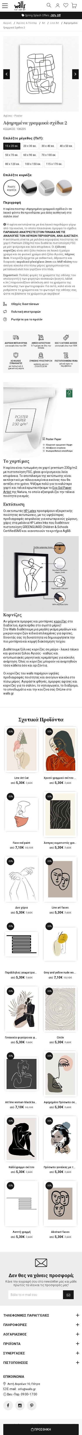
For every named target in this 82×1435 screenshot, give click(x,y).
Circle (60, 1037)
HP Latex (30, 511)
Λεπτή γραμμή (22, 1232)
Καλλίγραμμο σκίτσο (21, 1167)
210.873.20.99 (41, 366)
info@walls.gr (27, 1389)
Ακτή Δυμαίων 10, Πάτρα (23, 1383)
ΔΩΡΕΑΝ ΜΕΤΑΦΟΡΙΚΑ (16, 343)
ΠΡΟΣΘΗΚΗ (41, 1429)
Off (55, 15)
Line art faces (60, 907)
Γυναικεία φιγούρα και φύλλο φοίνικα (28, 1037)
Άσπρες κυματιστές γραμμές (62, 842)
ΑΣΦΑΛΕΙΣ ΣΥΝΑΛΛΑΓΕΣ (16, 362)
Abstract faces (60, 1232)
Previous (6, 74)
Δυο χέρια (21, 907)
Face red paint (21, 842)
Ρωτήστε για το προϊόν (26, 319)
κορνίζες (60, 621)
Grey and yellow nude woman (61, 972)
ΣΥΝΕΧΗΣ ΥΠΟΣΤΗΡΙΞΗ (41, 361)
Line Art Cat (21, 777)
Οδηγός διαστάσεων (25, 304)
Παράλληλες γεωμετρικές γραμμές (27, 972)
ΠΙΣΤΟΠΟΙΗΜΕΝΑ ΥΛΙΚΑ (66, 361)
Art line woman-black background (25, 1102)
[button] (5, 6)
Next (75, 74)
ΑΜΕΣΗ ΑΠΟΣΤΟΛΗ (41, 343)
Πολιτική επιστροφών (26, 311)
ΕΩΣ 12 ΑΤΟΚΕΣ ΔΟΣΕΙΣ (66, 343)
